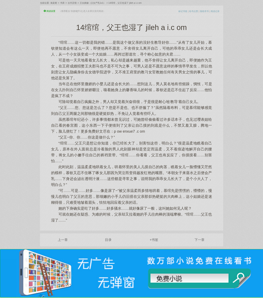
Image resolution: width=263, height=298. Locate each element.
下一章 (200, 240)
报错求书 (204, 11)
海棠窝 (53, 3)
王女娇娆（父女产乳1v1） (92, 3)
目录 (108, 240)
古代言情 (72, 3)
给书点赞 (193, 11)
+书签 (154, 240)
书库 (62, 3)
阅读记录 (215, 11)
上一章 (63, 240)
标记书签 (182, 11)
